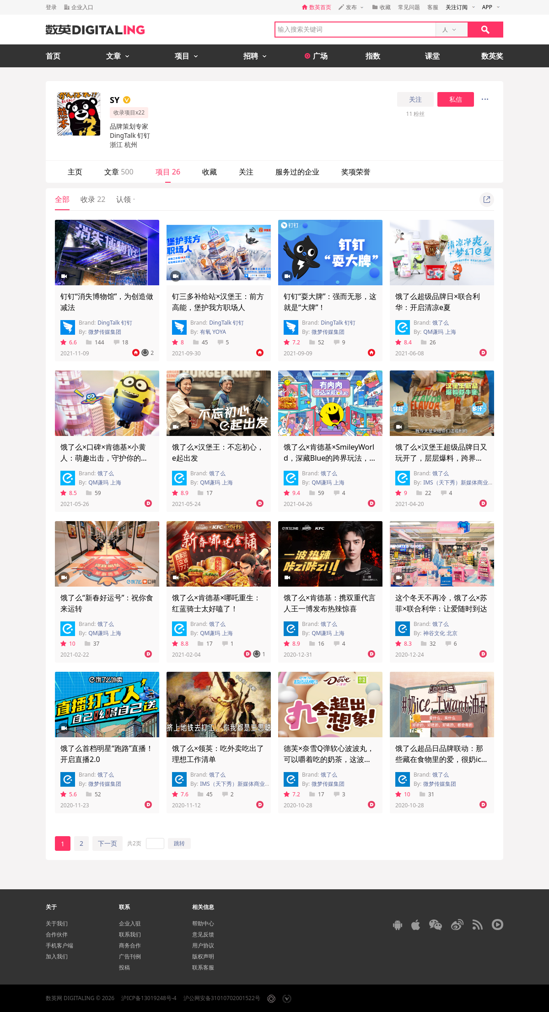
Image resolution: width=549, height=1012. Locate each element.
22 (423, 493)
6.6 (68, 342)
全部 (62, 199)
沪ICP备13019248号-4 (149, 998)
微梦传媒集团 (104, 332)
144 (95, 342)
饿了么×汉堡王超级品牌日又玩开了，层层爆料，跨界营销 (441, 458)
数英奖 (492, 56)
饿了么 (440, 322)
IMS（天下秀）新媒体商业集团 (461, 482)
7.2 (292, 342)
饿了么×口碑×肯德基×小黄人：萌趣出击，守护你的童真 (104, 458)
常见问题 (409, 7)
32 (428, 643)
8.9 (180, 493)
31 (427, 794)
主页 (75, 172)
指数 (373, 56)
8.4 (403, 342)
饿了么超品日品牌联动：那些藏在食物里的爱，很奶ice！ (439, 759)
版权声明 (203, 956)
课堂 (432, 56)
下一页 (107, 843)
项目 (168, 172)
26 (428, 342)
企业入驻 (130, 923)
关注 (415, 99)
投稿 (124, 967)
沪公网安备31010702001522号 (221, 998)
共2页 (134, 843)
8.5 (68, 493)
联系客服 (203, 967)
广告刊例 (130, 956)
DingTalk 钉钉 (114, 322)
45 (200, 342)
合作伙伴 (57, 934)
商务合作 (130, 945)
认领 (125, 199)
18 (121, 342)
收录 (93, 199)
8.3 (403, 643)
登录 (51, 7)
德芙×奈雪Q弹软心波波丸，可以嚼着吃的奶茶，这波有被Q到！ (329, 759)
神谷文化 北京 (440, 633)
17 (205, 493)
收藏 (209, 172)
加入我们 (57, 956)
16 (316, 643)
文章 (119, 172)
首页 (53, 56)
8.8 (180, 643)
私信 (455, 99)
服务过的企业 (297, 172)
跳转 (179, 843)
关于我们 (57, 923)
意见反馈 (203, 934)
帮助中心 (203, 923)
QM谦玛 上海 (439, 332)
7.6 (180, 794)
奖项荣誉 (356, 172)
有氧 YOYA (213, 332)
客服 (432, 7)
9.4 (292, 493)
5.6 (68, 794)
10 (67, 643)
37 (92, 643)
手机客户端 (59, 945)
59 (93, 493)
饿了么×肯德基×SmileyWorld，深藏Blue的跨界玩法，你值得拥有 (330, 458)
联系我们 (130, 934)
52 (316, 342)
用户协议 (203, 945)
